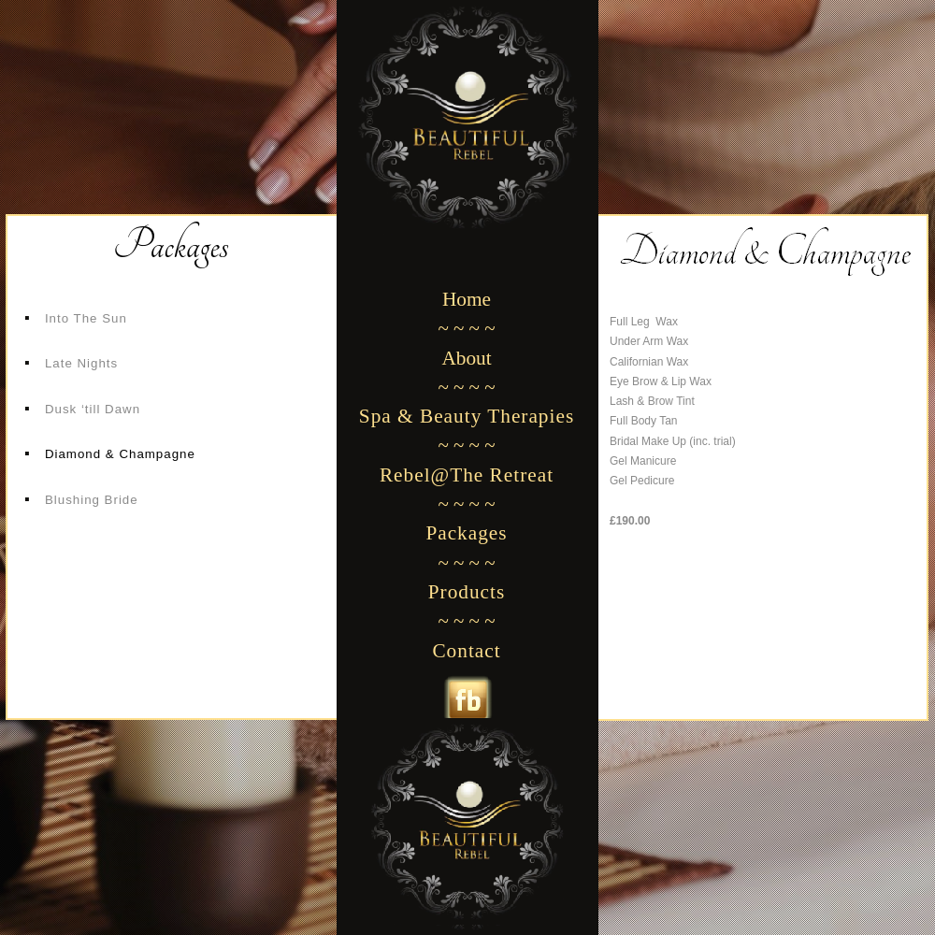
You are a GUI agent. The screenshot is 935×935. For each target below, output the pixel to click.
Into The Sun (86, 318)
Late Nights (81, 363)
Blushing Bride (91, 500)
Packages (466, 533)
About (466, 358)
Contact (466, 651)
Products (467, 592)
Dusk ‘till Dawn (92, 409)
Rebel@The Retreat (467, 475)
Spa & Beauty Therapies (466, 416)
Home (466, 299)
